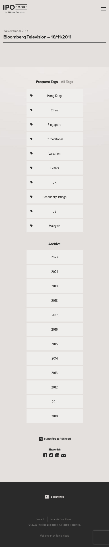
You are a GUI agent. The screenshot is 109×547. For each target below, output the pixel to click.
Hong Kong (54, 96)
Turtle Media (62, 535)
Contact (40, 519)
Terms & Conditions (60, 519)
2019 (54, 286)
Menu (102, 8)
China (54, 110)
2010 (54, 416)
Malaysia (54, 226)
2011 (55, 402)
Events (54, 168)
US (54, 211)
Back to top (57, 496)
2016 (54, 329)
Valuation (54, 153)
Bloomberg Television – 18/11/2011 (37, 36)
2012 (54, 387)
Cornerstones (54, 139)
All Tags (67, 82)
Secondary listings (54, 197)
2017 (54, 315)
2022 (54, 257)
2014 (54, 358)
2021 (54, 271)
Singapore (54, 125)
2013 (54, 373)
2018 (54, 300)
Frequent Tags (47, 82)
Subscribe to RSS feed (57, 438)
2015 (54, 344)
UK (54, 182)
